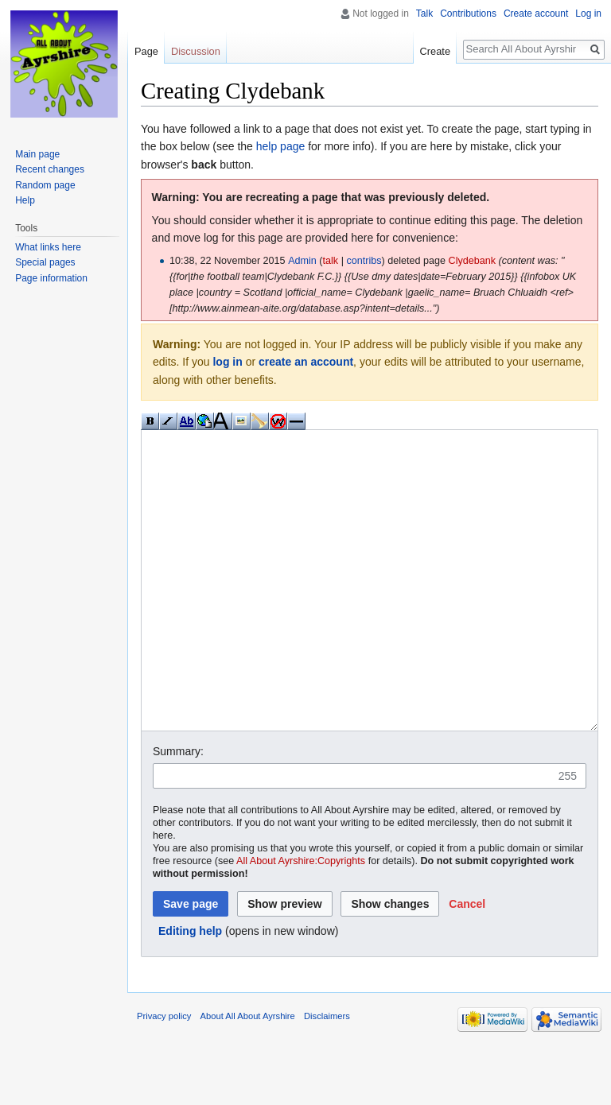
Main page (37, 154)
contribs (363, 260)
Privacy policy (164, 1075)
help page (281, 146)
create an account (306, 361)
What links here (48, 247)
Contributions (468, 13)
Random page (45, 185)
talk (331, 260)
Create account (536, 13)
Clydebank (472, 260)
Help (25, 200)
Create (435, 51)
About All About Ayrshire (247, 1075)
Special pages (45, 262)
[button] (467, 963)
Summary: (178, 811)
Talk (424, 13)
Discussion (195, 51)
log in (227, 361)
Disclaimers (327, 1075)
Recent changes (49, 169)
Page (146, 51)
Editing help (190, 990)
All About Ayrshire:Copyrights (300, 920)
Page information (51, 278)
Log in (588, 13)
